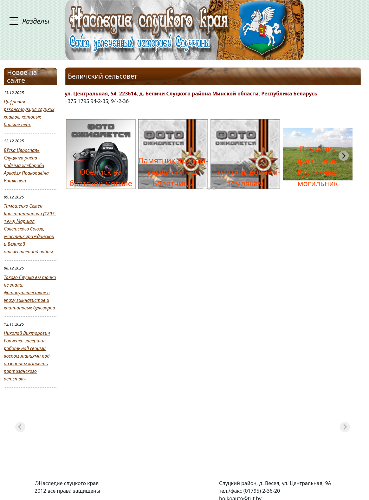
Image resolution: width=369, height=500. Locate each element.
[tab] (204, 189)
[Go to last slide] (75, 156)
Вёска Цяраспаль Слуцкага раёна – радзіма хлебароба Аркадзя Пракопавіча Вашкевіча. (26, 165)
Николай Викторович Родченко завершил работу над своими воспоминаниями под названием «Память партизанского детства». (27, 356)
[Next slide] (344, 156)
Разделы (35, 21)
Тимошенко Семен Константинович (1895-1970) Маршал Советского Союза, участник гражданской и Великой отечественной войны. (30, 229)
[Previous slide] (20, 427)
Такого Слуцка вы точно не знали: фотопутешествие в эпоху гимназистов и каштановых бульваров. (30, 292)
